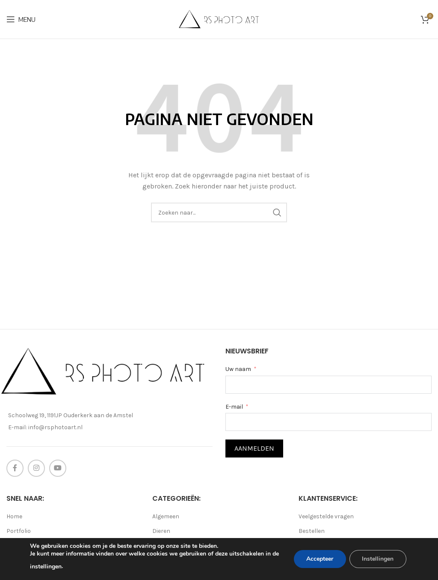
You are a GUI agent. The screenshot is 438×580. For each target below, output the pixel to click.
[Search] (219, 212)
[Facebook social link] (15, 468)
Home (14, 516)
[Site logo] (219, 18)
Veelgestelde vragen (326, 516)
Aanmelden (254, 448)
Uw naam (238, 369)
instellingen (54, 566)
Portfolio (18, 531)
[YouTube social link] (57, 468)
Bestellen (312, 531)
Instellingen (378, 559)
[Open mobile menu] (21, 19)
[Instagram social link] (36, 468)
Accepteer (319, 559)
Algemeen (165, 516)
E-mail (234, 406)
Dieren (161, 531)
